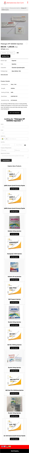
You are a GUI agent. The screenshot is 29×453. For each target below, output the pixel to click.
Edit (18, 52)
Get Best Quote (14, 188)
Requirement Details (5, 153)
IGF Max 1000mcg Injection (14, 344)
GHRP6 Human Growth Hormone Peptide (14, 208)
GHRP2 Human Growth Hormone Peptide (14, 185)
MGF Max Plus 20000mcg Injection (14, 390)
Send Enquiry (14, 451)
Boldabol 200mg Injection (14, 231)
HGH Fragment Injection (14, 299)
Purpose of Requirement (6, 147)
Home (3, 8)
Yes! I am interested (14, 112)
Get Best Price (5, 56)
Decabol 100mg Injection (14, 413)
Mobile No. (3, 136)
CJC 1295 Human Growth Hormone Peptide (14, 435)
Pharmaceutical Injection (15, 8)
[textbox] (11, 52)
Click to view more (4, 74)
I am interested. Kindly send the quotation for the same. (14, 156)
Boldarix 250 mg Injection (14, 276)
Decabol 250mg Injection (14, 367)
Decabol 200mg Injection (14, 322)
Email (2, 130)
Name (2, 124)
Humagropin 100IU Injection (14, 253)
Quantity (2, 142)
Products (7, 8)
